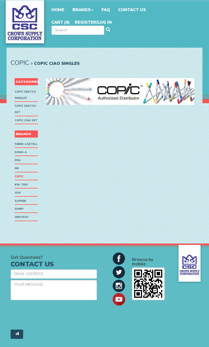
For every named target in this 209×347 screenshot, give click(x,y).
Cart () (60, 22)
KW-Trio (21, 185)
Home (57, 10)
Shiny (19, 209)
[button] (119, 258)
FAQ (106, 10)
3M (17, 168)
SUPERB (20, 201)
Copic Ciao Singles (56, 63)
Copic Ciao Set (26, 120)
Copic (20, 63)
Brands (82, 10)
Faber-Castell (26, 144)
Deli (18, 160)
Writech (21, 217)
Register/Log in (93, 22)
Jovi (18, 193)
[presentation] (52, 314)
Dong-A (21, 152)
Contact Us (132, 10)
